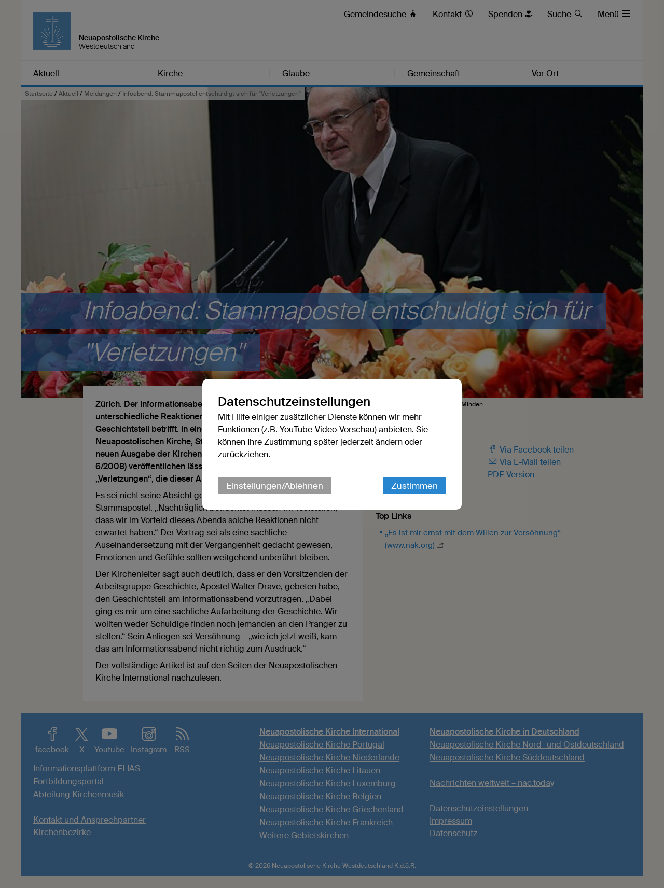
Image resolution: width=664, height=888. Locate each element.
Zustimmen (414, 485)
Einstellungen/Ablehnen (274, 485)
